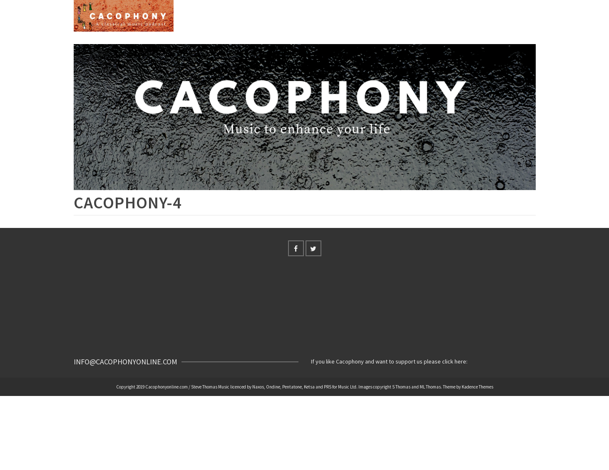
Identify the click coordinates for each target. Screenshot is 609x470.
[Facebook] (296, 248)
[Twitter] (313, 248)
